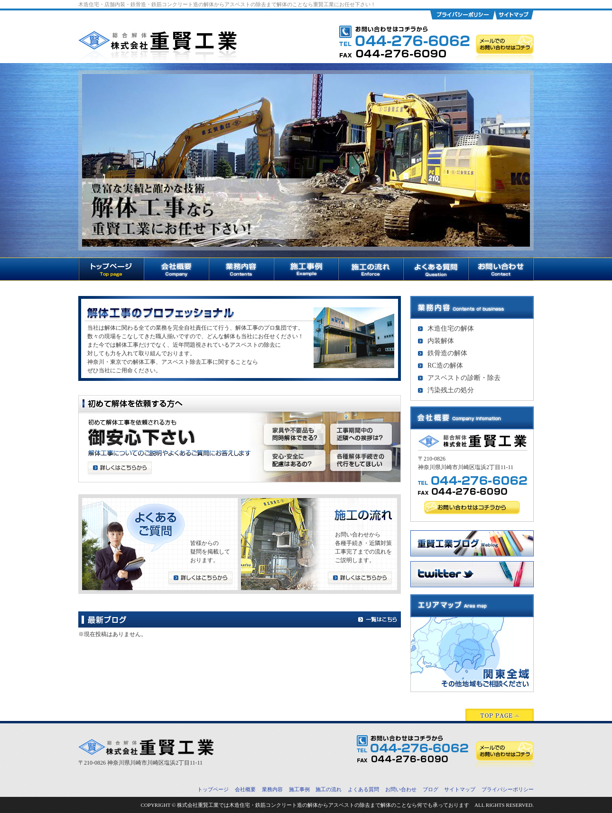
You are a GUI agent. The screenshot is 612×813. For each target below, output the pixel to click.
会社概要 (245, 789)
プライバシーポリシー (508, 789)
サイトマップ (459, 789)
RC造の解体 (445, 365)
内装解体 (440, 340)
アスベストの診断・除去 (464, 377)
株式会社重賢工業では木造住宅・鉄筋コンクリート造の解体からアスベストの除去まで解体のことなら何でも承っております (323, 805)
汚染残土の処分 (450, 390)
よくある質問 (363, 789)
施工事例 (299, 789)
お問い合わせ (401, 789)
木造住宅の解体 (450, 328)
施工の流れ (328, 789)
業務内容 (272, 789)
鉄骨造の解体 (447, 353)
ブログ (430, 789)
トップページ (213, 789)
